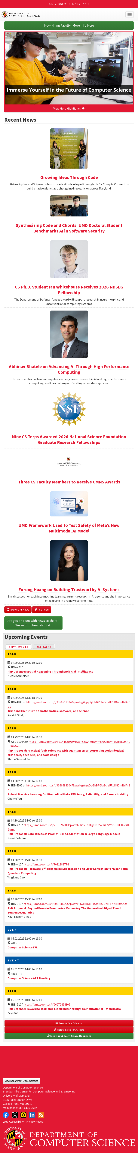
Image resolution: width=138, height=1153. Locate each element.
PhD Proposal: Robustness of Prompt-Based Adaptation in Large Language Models (64, 834)
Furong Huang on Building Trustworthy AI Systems (69, 589)
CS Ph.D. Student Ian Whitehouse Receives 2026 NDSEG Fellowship (69, 289)
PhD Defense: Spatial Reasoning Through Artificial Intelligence (50, 671)
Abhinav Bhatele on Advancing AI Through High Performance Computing (69, 369)
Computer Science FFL (23, 947)
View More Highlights (69, 108)
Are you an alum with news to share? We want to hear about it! (33, 622)
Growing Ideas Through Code (69, 177)
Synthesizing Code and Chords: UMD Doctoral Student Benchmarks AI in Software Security (69, 228)
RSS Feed (42, 609)
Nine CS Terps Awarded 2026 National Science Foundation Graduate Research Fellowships (69, 439)
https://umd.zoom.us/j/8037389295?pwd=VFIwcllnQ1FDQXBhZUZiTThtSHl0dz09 (75, 904)
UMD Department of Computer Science (55, 14)
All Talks (44, 647)
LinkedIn (32, 1115)
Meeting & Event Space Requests (69, 1036)
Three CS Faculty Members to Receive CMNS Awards (69, 482)
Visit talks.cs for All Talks (69, 1029)
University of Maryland (69, 4)
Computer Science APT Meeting (29, 978)
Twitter (15, 1115)
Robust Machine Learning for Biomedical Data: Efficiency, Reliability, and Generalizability (68, 794)
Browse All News (18, 609)
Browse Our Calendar (69, 1023)
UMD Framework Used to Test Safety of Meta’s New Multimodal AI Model (69, 528)
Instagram (23, 1115)
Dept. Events (20, 647)
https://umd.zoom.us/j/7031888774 (46, 864)
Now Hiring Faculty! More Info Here (69, 25)
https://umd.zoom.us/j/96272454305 (46, 1004)
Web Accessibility (13, 1121)
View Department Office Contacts (21, 1081)
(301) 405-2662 (27, 1107)
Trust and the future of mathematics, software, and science (48, 711)
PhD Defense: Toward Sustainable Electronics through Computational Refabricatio (64, 1009)
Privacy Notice (34, 1121)
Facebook (6, 1115)
